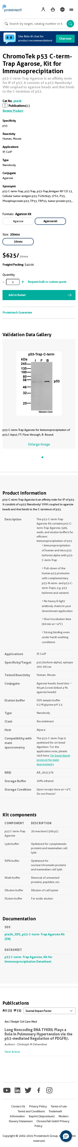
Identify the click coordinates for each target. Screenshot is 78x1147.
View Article (12, 1051)
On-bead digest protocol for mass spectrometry (53, 760)
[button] (66, 1136)
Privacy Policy (38, 1106)
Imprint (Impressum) (41, 1116)
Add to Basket (17, 295)
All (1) (7, 1010)
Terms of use (59, 1106)
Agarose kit (50, 221)
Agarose (18, 221)
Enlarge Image (39, 444)
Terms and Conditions (31, 1111)
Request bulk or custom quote (47, 281)
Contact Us (18, 1106)
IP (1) (17, 1010)
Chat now (65, 38)
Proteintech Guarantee (17, 312)
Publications (17, 106)
